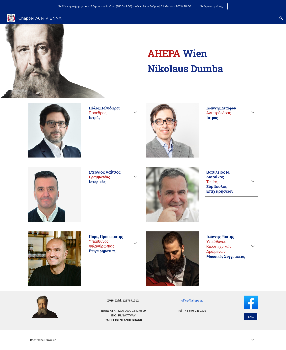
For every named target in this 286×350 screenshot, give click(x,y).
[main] (202, 61)
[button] (281, 18)
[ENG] (250, 316)
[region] (143, 6)
